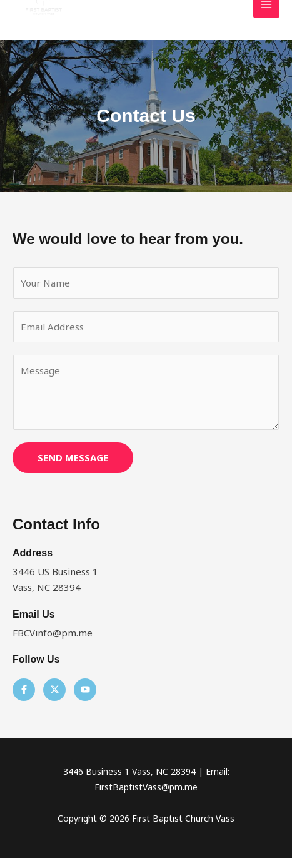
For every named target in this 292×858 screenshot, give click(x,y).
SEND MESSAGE (73, 457)
